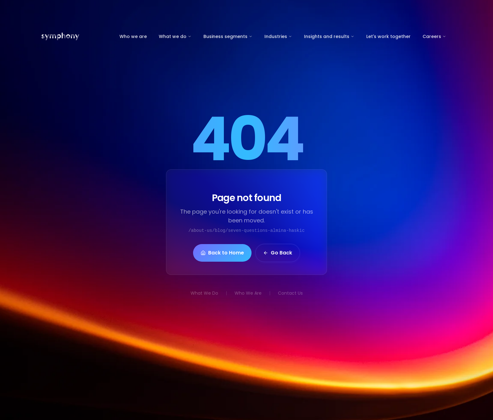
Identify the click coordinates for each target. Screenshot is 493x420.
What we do (175, 36)
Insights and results (329, 36)
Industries (278, 36)
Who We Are (248, 293)
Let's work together (388, 36)
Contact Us (290, 293)
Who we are (133, 36)
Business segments (227, 36)
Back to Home (222, 253)
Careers (434, 36)
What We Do (204, 293)
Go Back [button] (277, 253)
